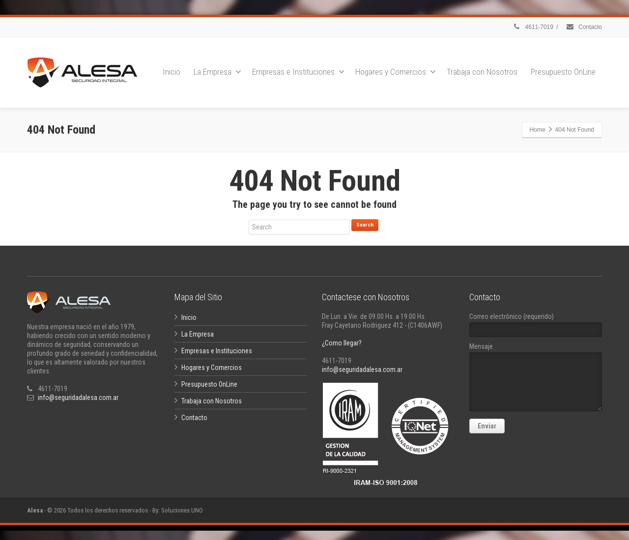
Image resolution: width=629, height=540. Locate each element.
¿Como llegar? (342, 343)
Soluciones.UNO (182, 510)
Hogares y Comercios (395, 72)
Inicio (171, 72)
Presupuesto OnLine (563, 72)
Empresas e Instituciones (298, 72)
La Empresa (217, 72)
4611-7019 (532, 27)
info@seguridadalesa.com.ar (78, 397)
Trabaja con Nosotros (482, 72)
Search (364, 225)
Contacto (584, 27)
